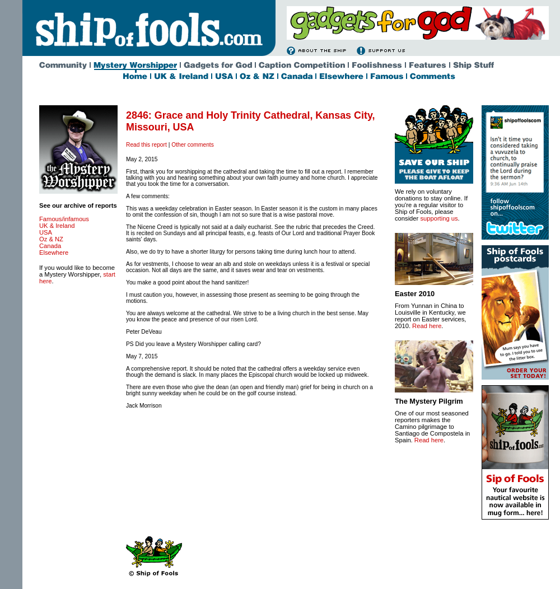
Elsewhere (53, 252)
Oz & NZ (51, 239)
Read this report (146, 145)
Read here (426, 325)
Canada (50, 245)
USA (45, 232)
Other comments (192, 145)
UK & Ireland (56, 225)
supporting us (439, 218)
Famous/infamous (64, 219)
